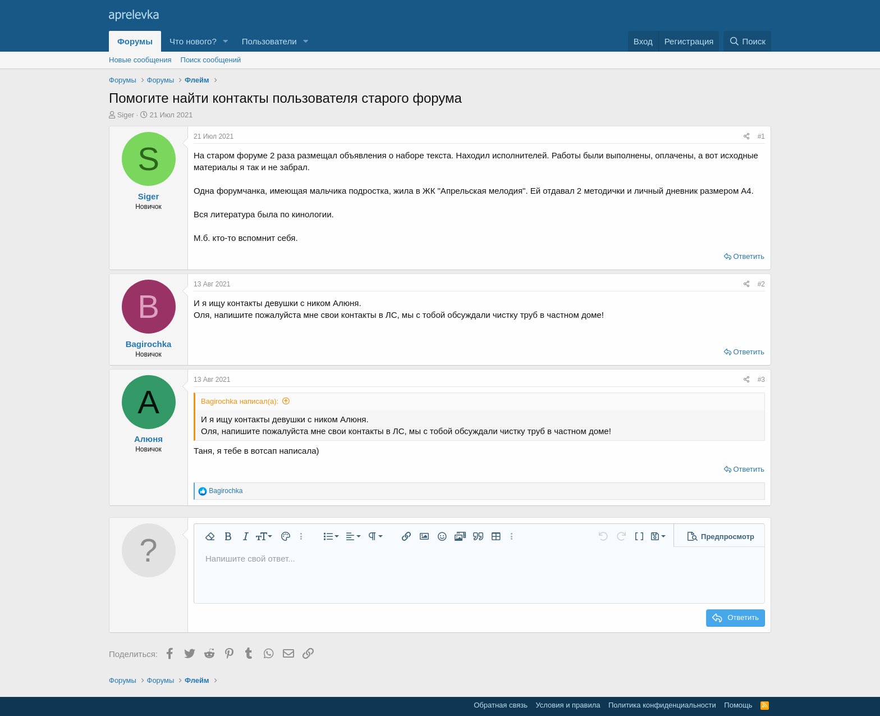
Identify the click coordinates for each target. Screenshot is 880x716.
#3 (761, 380)
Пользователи (269, 41)
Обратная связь (501, 705)
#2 (761, 284)
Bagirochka (149, 344)
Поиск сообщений (211, 60)
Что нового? (193, 41)
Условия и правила (567, 705)
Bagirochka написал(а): (239, 401)
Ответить (748, 256)
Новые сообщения (140, 60)
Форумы (135, 41)
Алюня (148, 439)
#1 (761, 136)
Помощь (738, 705)
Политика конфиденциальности (662, 705)
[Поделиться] (747, 136)
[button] (225, 41)
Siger (125, 115)
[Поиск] (747, 41)
